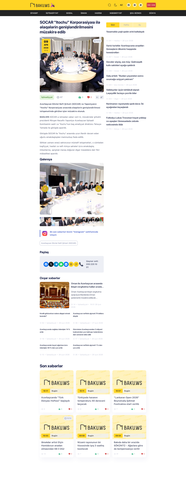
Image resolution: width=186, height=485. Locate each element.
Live (151, 5)
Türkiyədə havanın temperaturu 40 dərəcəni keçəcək (91, 400)
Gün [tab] (113, 25)
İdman (84, 13)
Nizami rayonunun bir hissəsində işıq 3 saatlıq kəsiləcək (91, 445)
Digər (116, 99)
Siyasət (34, 13)
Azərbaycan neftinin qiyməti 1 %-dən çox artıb (87, 346)
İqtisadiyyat (52, 13)
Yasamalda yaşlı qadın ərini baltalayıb (125, 31)
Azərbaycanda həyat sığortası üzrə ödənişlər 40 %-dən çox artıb (54, 346)
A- (97, 97)
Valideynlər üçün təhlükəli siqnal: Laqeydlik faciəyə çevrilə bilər (122, 91)
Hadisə (98, 13)
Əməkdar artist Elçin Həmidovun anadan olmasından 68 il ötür (52, 445)
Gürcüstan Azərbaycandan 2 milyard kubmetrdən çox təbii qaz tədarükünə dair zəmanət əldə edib (88, 332)
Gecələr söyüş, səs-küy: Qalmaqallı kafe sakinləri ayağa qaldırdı (124, 64)
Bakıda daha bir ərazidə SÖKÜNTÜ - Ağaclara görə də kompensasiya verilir (128, 445)
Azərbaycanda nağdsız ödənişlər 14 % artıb (55, 330)
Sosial (69, 13)
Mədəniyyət (116, 13)
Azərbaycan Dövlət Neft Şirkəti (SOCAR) (58, 243)
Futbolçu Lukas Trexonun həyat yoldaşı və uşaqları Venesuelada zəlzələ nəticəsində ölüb (126, 121)
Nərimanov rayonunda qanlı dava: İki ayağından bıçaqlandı (125, 105)
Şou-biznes (135, 13)
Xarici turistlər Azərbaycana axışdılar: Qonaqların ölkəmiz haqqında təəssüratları (125, 49)
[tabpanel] (126, 80)
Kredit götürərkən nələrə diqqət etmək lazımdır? (55, 314)
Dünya (152, 13)
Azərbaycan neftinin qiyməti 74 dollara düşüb (88, 314)
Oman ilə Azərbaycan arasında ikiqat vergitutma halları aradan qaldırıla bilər (87, 286)
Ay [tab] (139, 25)
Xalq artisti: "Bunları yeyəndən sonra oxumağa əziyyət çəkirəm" (124, 77)
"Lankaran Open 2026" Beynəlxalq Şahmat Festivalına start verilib (126, 400)
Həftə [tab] (126, 25)
